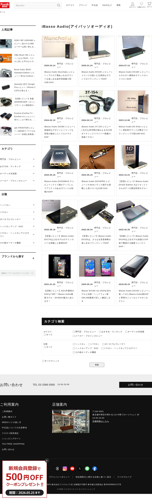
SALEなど (107, 5)
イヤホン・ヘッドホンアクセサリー (14, 234)
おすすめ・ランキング (10, 166)
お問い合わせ (135, 384)
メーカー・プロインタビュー (13, 181)
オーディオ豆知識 (8, 173)
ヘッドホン (5, 205)
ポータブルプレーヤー (10, 219)
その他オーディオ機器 (10, 243)
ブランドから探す (12, 256)
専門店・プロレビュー (10, 159)
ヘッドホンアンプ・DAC (11, 226)
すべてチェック (52, 361)
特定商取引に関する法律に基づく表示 (93, 477)
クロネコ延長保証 (10, 433)
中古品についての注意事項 (14, 428)
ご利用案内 (7, 411)
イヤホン (4, 212)
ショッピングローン (11, 438)
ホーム (2, 12)
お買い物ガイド (9, 417)
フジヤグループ (124, 477)
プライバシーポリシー (59, 477)
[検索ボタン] (59, 5)
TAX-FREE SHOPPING (13, 444)
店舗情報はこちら (100, 421)
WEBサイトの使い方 (11, 422)
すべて (49, 335)
